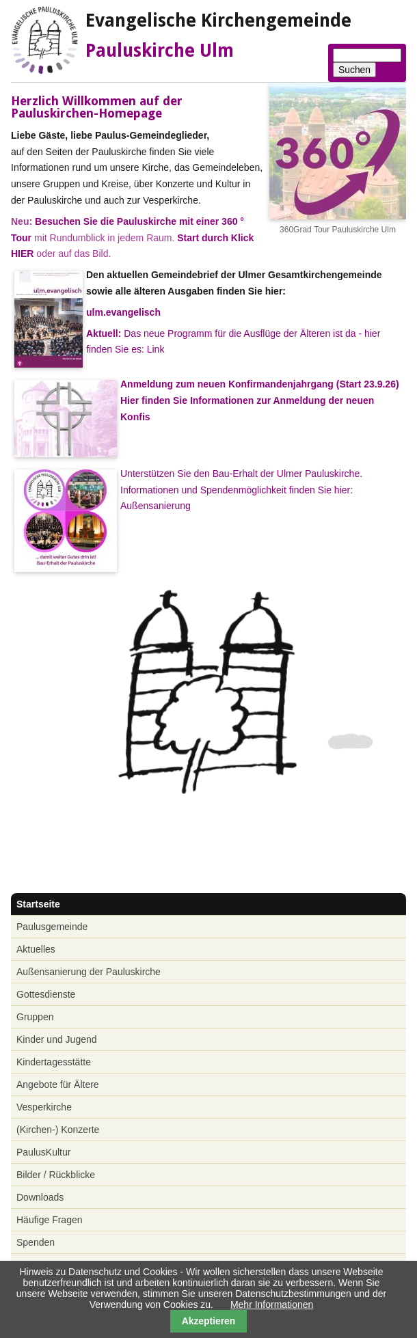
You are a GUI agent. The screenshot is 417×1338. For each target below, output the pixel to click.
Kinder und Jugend (56, 1039)
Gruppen (34, 1016)
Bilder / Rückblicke (55, 1174)
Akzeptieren (209, 1320)
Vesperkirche (44, 1107)
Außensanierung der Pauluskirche (88, 971)
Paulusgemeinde (52, 926)
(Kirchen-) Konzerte (57, 1129)
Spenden (35, 1242)
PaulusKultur (43, 1152)
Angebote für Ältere (57, 1084)
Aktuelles (35, 949)
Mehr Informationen (271, 1304)
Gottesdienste (45, 994)
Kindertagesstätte (53, 1061)
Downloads (40, 1197)
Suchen (354, 69)
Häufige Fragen (49, 1219)
